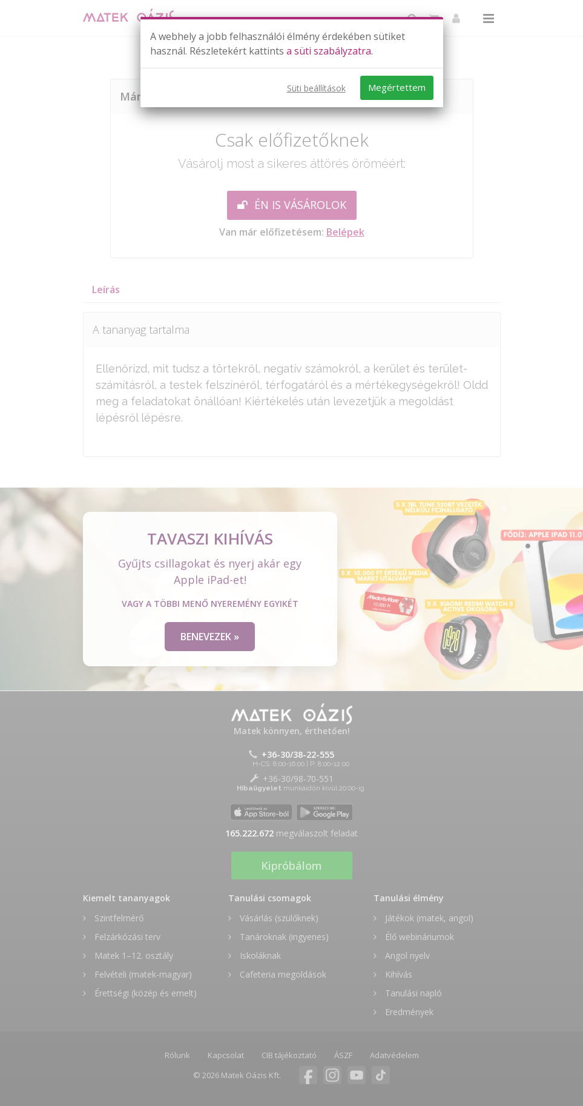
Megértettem (397, 87)
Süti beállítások (316, 88)
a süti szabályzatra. (329, 51)
